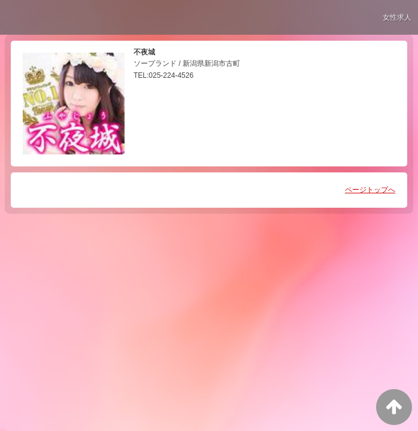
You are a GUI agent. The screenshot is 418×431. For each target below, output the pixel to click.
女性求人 (397, 17)
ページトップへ (370, 190)
